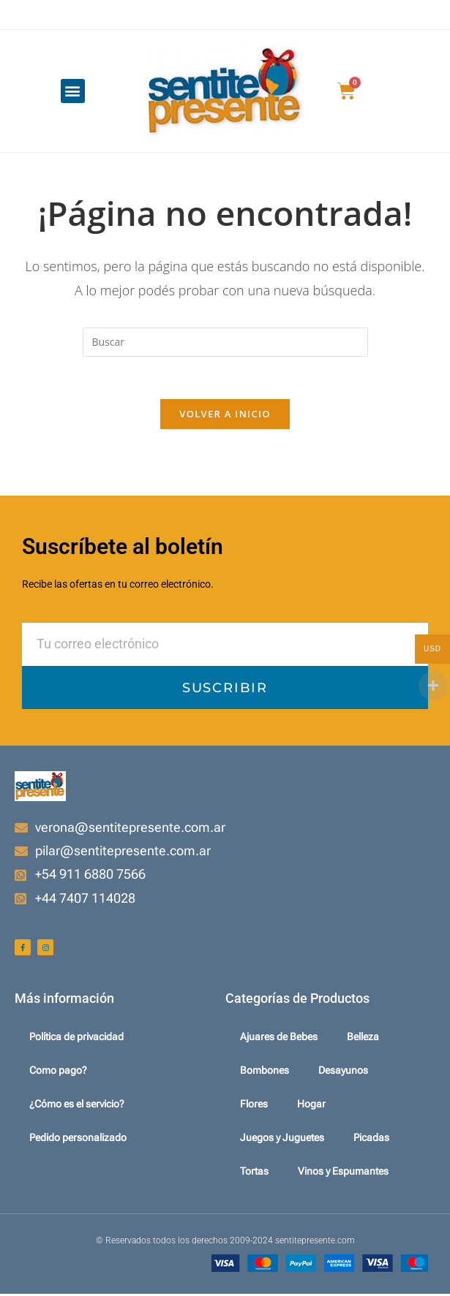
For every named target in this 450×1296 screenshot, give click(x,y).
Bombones (264, 1072)
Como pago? (58, 1072)
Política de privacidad (76, 1039)
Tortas (254, 1173)
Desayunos (343, 1072)
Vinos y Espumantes (343, 1173)
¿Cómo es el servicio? (76, 1106)
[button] (73, 91)
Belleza (363, 1039)
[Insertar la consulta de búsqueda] (225, 342)
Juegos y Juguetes (282, 1139)
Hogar (311, 1106)
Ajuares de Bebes (279, 1039)
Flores (254, 1106)
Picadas (371, 1139)
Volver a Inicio (224, 415)
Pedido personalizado (78, 1139)
